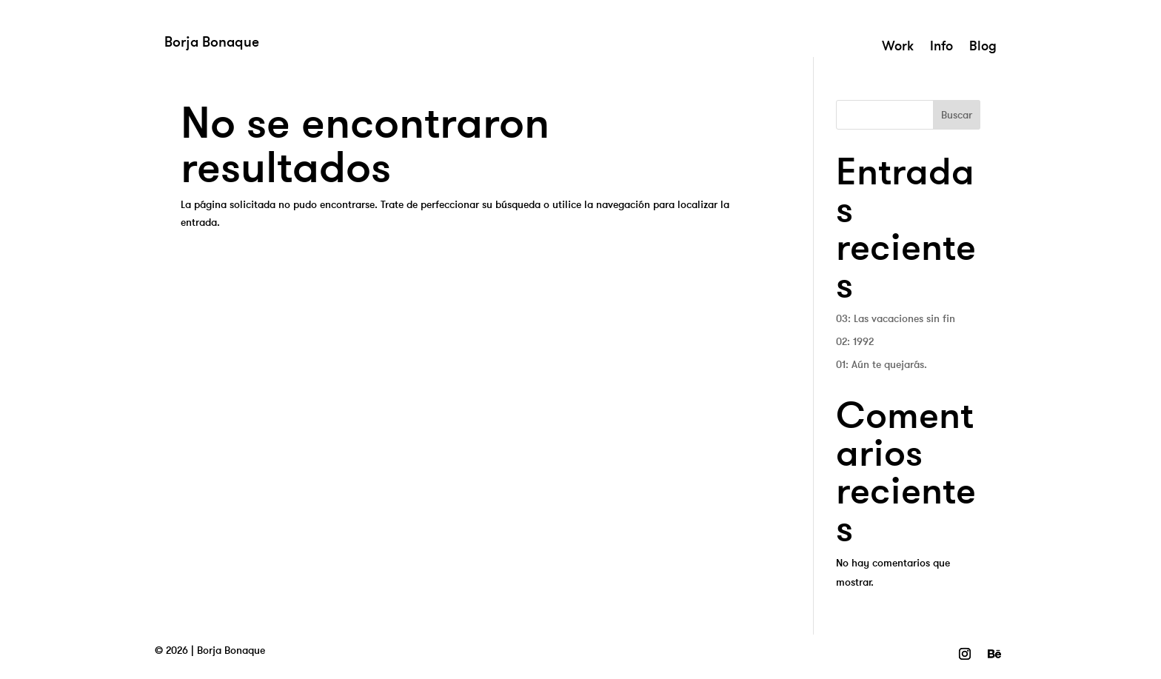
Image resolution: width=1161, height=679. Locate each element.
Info (941, 47)
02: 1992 (855, 341)
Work (898, 47)
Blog (983, 47)
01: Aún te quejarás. (881, 364)
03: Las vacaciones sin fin (895, 318)
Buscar (956, 114)
